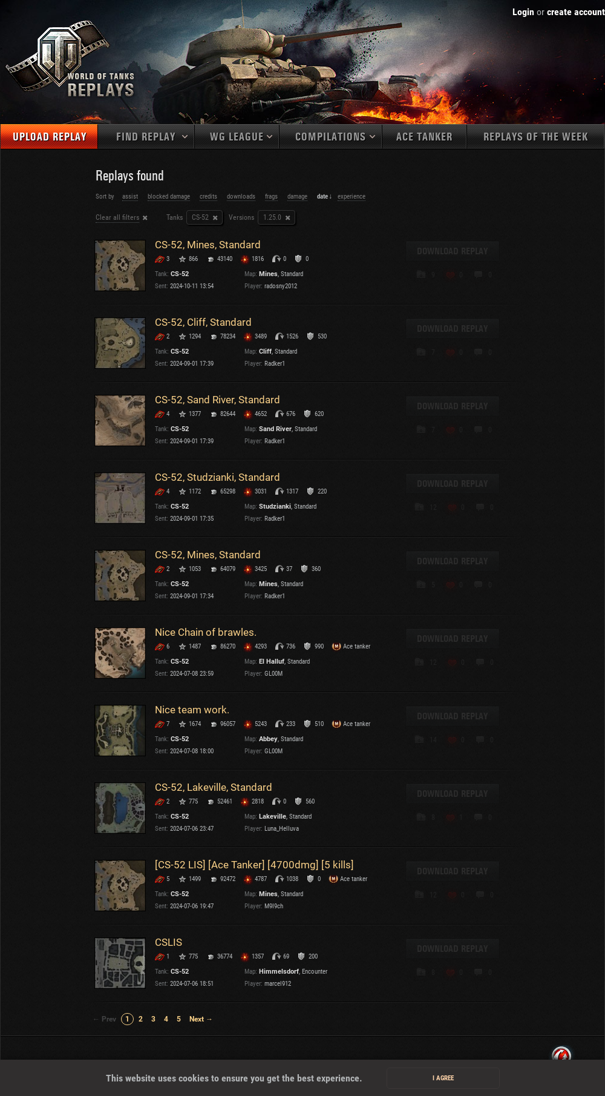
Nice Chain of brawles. (206, 632)
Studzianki (275, 506)
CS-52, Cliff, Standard (203, 322)
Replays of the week (535, 137)
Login (523, 12)
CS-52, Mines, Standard (208, 245)
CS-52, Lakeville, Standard (213, 787)
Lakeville (272, 816)
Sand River (275, 429)
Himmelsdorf (279, 972)
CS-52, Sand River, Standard (217, 400)
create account (576, 12)
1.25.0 (272, 217)
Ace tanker (424, 137)
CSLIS (168, 942)
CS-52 (200, 217)
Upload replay (50, 137)
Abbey (268, 739)
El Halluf (271, 661)
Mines (268, 274)
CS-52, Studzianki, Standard (217, 477)
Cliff (265, 351)
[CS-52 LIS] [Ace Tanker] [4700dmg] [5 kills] (254, 865)
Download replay (452, 251)
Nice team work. (192, 710)
